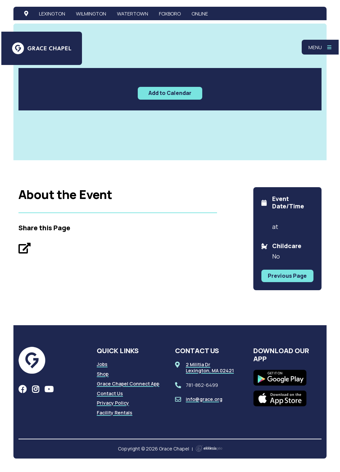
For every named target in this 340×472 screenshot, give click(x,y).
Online (200, 13)
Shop (103, 374)
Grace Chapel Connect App (128, 383)
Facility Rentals (114, 412)
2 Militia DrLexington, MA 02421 (210, 367)
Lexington (52, 13)
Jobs (102, 364)
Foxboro (170, 13)
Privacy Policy (113, 403)
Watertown (132, 13)
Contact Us (110, 393)
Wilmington (91, 13)
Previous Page (287, 275)
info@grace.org (204, 399)
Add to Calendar (170, 93)
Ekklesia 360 (209, 448)
